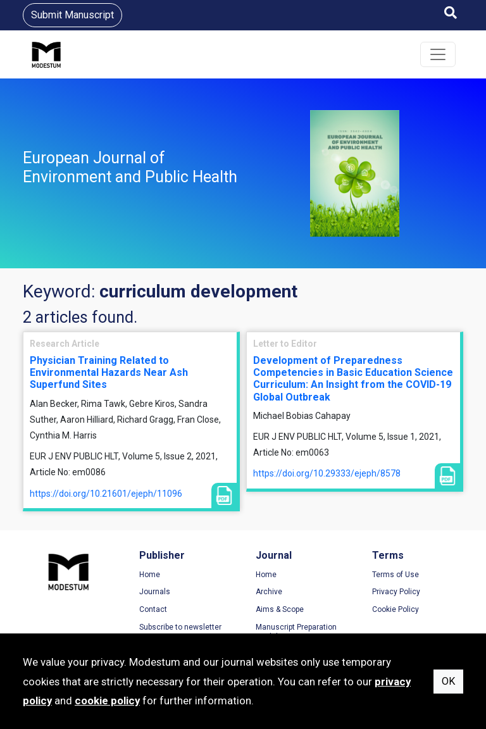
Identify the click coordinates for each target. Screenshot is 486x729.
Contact (153, 609)
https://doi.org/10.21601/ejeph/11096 (106, 494)
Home (149, 574)
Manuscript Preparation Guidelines (296, 632)
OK (448, 681)
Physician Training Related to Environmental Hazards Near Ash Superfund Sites (109, 372)
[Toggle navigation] (438, 54)
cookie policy (107, 700)
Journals (154, 591)
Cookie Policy (395, 609)
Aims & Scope (280, 609)
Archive (269, 591)
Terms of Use (395, 574)
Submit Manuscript (72, 15)
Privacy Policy (396, 591)
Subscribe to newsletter (180, 627)
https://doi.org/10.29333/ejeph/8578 (327, 473)
